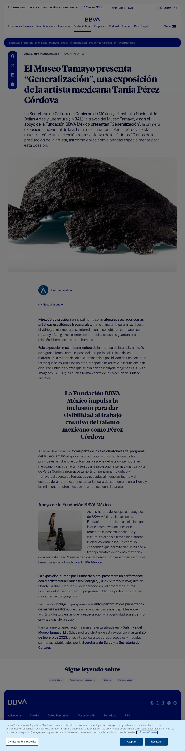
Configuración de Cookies (22, 741)
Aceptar (131, 741)
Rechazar (156, 741)
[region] (92, 735)
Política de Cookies (147, 732)
